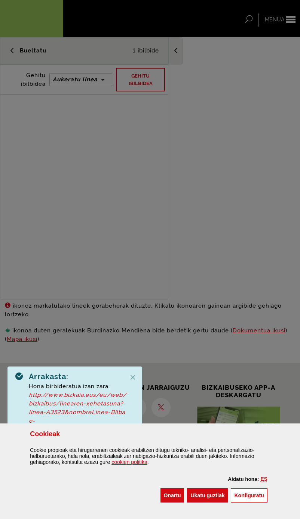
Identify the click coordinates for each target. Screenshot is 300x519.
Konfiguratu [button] (250, 494)
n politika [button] (129, 462)
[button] (263, 479)
